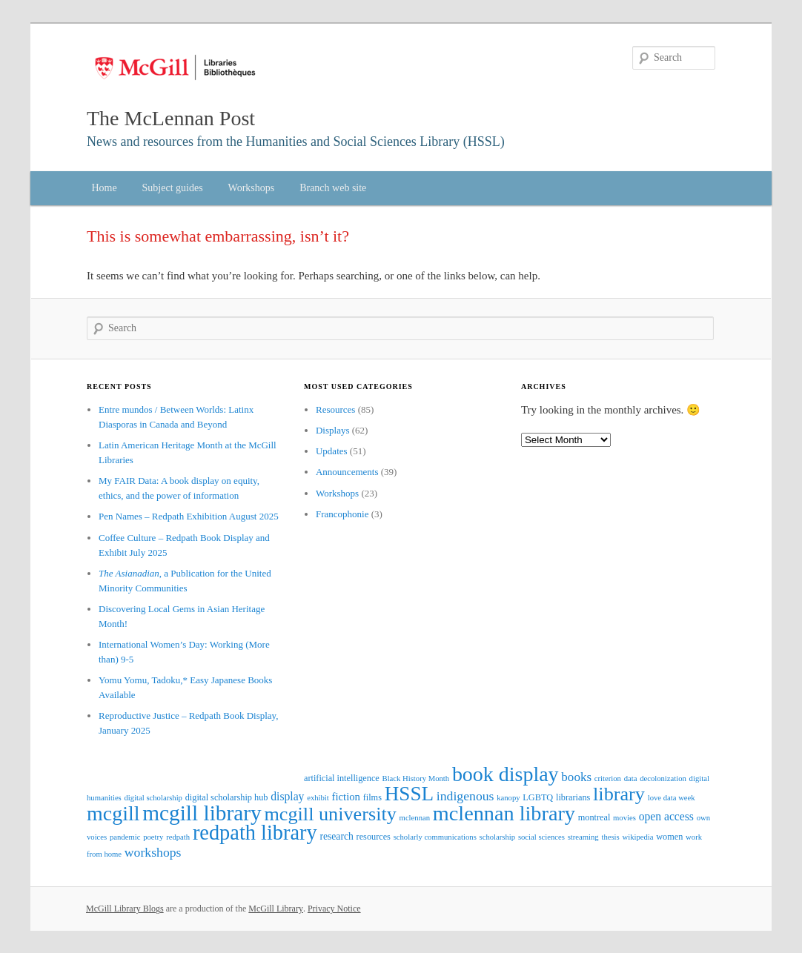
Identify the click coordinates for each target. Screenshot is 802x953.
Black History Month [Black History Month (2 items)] (416, 778)
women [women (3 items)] (669, 836)
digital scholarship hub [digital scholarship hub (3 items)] (226, 797)
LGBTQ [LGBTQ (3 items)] (538, 797)
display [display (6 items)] (287, 796)
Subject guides (172, 187)
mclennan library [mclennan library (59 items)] (504, 813)
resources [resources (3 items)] (374, 836)
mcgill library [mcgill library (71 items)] (201, 813)
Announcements (347, 471)
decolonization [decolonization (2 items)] (663, 778)
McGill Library (275, 908)
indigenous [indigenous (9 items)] (465, 795)
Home (103, 187)
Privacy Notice (334, 908)
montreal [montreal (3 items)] (594, 817)
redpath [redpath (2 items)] (178, 837)
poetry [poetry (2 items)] (153, 837)
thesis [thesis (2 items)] (610, 837)
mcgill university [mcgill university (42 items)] (330, 814)
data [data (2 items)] (630, 778)
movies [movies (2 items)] (624, 818)
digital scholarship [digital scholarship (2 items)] (153, 798)
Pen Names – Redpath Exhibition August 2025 (189, 516)
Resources (335, 409)
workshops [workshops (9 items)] (153, 852)
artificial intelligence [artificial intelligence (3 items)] (342, 778)
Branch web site (332, 187)
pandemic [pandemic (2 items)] (125, 837)
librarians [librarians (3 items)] (573, 797)
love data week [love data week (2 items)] (671, 798)
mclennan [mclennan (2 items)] (415, 818)
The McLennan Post (171, 118)
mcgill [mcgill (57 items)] (113, 813)
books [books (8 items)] (576, 777)
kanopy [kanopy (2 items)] (508, 798)
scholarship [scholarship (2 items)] (498, 837)
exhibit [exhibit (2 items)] (318, 798)
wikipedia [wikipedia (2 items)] (637, 837)
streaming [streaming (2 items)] (583, 837)
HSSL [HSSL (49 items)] (409, 794)
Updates (332, 450)
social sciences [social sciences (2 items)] (541, 837)
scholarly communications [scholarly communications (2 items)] (435, 837)
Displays (333, 430)
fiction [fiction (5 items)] (346, 797)
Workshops (251, 187)
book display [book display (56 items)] (505, 774)
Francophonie (342, 513)
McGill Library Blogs (125, 908)
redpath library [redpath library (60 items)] (255, 832)
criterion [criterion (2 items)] (607, 778)
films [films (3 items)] (372, 797)
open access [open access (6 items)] (666, 816)
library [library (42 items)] (619, 794)
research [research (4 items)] (336, 836)
